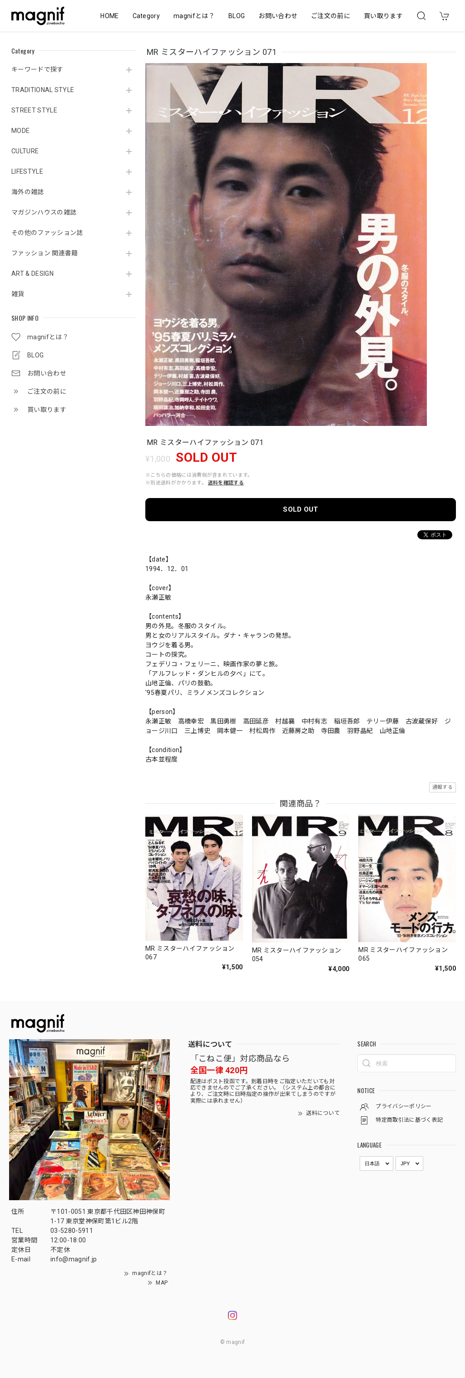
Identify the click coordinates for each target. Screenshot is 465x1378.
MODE (20, 130)
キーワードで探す (37, 69)
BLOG (236, 16)
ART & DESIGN (32, 273)
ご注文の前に (330, 16)
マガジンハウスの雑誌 (43, 212)
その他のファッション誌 (47, 232)
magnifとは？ (194, 16)
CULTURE (25, 151)
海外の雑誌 (27, 191)
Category (146, 16)
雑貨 (18, 294)
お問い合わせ (277, 16)
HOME (109, 16)
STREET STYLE (34, 110)
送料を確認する (226, 483)
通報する (442, 787)
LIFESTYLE (27, 171)
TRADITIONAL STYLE (42, 89)
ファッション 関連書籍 (44, 253)
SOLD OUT (300, 509)
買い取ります (383, 16)
